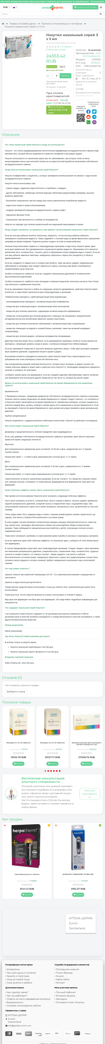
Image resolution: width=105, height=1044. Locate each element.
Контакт (60, 982)
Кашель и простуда (18, 976)
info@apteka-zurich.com (19, 1025)
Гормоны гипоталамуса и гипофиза (61, 23)
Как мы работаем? (17, 995)
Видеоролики (15, 1002)
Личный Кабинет (66, 992)
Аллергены (13, 969)
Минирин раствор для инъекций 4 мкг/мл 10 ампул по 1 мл (86, 743)
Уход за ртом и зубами (19, 982)
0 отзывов (65, 46)
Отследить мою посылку (70, 1002)
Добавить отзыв (16, 691)
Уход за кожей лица (18, 979)
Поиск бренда (64, 973)
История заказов (65, 995)
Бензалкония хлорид (88, 92)
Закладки (61, 999)
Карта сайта (62, 979)
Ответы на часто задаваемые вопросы (28, 999)
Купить (65, 75)
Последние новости (67, 969)
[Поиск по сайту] (100, 14)
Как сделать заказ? (17, 992)
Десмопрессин (84, 95)
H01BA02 (96, 62)
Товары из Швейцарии (22, 23)
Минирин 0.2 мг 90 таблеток (52, 743)
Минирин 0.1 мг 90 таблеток (18, 743)
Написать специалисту (89, 793)
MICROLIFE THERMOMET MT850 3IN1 (78, 874)
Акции (60, 976)
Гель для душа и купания (21, 973)
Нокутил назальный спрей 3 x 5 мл (25, 26)
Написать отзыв (56, 49)
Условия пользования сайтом (24, 1005)
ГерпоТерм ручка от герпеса (27, 874)
